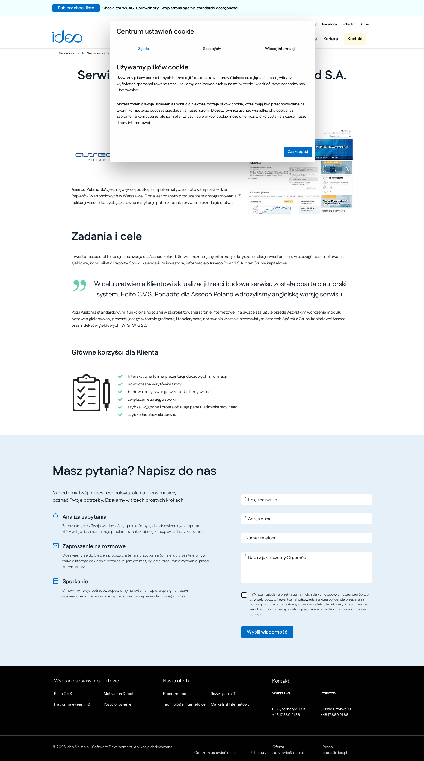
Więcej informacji (280, 49)
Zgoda (143, 49)
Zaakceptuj (298, 151)
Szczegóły (212, 49)
